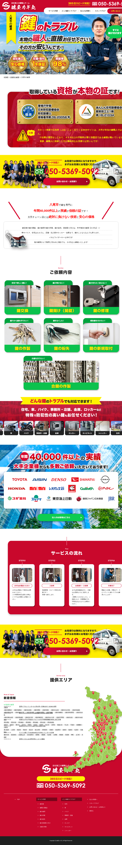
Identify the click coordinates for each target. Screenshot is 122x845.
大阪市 (6, 707)
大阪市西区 (35, 710)
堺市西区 (26, 720)
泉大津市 (35, 725)
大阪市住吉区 (75, 712)
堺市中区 (13, 720)
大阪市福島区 (17, 710)
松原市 (73, 725)
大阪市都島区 (7, 710)
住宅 (66, 804)
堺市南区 (33, 720)
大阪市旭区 (47, 712)
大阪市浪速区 (72, 710)
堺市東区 (20, 720)
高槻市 (28, 722)
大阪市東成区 (28, 712)
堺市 (5, 717)
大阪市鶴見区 (37, 715)
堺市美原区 (48, 720)
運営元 (91, 811)
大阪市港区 (43, 710)
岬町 (69, 727)
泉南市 (61, 725)
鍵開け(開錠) (43, 807)
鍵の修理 (42, 811)
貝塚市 (49, 725)
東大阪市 (6, 725)
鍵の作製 (42, 815)
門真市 (69, 722)
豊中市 (17, 722)
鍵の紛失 (42, 819)
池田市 (6, 722)
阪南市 (67, 725)
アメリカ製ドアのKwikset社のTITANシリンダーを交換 (36, 732)
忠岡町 (53, 727)
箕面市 (11, 722)
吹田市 (34, 722)
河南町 (79, 727)
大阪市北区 (65, 715)
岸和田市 (42, 725)
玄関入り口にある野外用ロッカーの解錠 (32, 739)
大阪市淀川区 (27, 715)
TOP (18, 799)
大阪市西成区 (18, 715)
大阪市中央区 (74, 715)
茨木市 (22, 722)
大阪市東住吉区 (8, 715)
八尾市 (12, 725)
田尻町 (64, 727)
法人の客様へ (93, 799)
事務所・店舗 (69, 815)
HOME (6, 77)
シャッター (68, 830)
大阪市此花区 (26, 710)
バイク (67, 811)
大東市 (81, 722)
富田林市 (13, 727)
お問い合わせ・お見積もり (97, 807)
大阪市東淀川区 (18, 712)
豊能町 (41, 727)
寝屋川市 (57, 722)
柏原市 (18, 725)
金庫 (66, 819)
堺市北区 (40, 720)
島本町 (47, 727)
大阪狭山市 (21, 727)
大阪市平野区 (57, 715)
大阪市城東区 (55, 712)
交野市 (51, 722)
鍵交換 (42, 804)
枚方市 (45, 722)
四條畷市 (75, 722)
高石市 (29, 725)
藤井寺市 (6, 727)
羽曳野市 (79, 725)
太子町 (74, 727)
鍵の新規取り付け (45, 823)
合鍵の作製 (43, 826)
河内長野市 (29, 727)
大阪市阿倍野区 (65, 712)
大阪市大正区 (52, 710)
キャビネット (69, 826)
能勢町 (36, 727)
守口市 (63, 722)
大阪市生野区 (38, 712)
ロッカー (67, 823)
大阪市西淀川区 (8, 712)
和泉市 (24, 725)
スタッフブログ (94, 803)
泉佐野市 (55, 725)
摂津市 (39, 722)
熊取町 (58, 727)
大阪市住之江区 (47, 715)
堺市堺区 (6, 720)
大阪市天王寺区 (61, 710)
